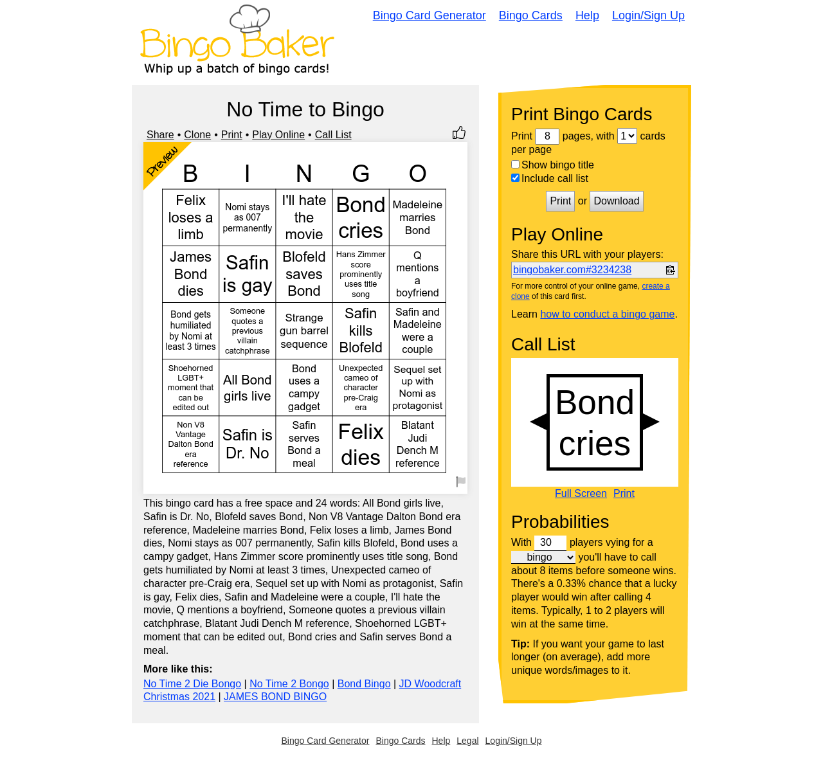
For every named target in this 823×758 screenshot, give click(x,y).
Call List (333, 134)
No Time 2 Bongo (289, 683)
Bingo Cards (531, 15)
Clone (197, 134)
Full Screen (581, 494)
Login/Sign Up (648, 15)
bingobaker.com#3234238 (572, 269)
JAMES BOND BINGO (275, 696)
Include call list (549, 178)
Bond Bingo (364, 683)
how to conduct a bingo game (607, 314)
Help (587, 15)
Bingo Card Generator (429, 15)
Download (616, 200)
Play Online (278, 134)
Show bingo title (552, 164)
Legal (467, 740)
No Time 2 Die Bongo (192, 683)
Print (231, 134)
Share (160, 134)
